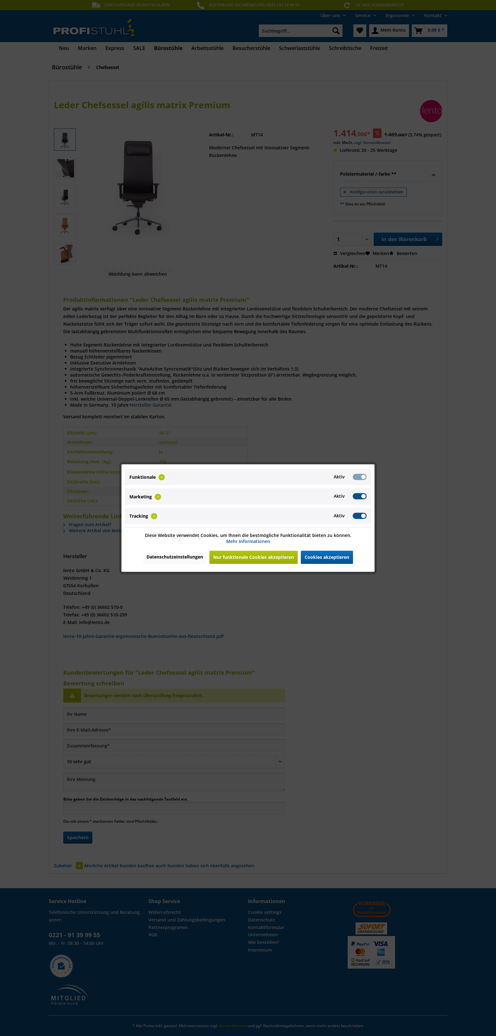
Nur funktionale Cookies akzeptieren (253, 557)
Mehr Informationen (248, 541)
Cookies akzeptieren (327, 557)
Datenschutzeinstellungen (174, 557)
